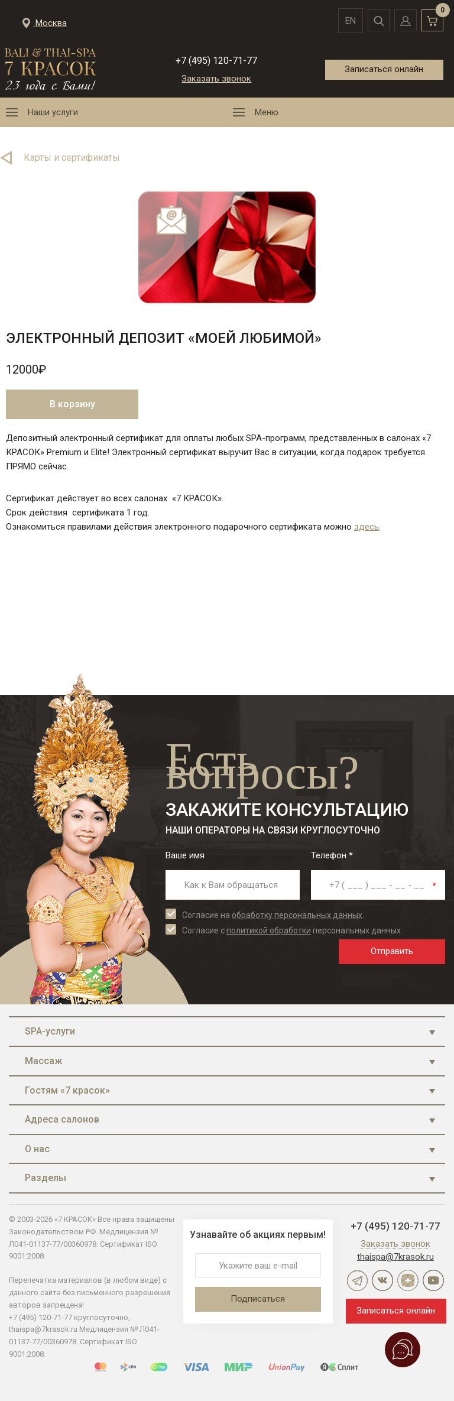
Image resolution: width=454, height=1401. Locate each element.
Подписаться (258, 1298)
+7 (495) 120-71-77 (216, 60)
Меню (266, 112)
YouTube (433, 1280)
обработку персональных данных (297, 915)
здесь (366, 526)
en (341, 20)
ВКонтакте (382, 1280)
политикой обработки (268, 930)
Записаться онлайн (383, 68)
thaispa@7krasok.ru (395, 1256)
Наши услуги (53, 112)
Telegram (357, 1280)
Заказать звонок (216, 78)
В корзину (72, 404)
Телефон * (332, 855)
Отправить (392, 951)
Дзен (408, 1280)
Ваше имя (185, 855)
